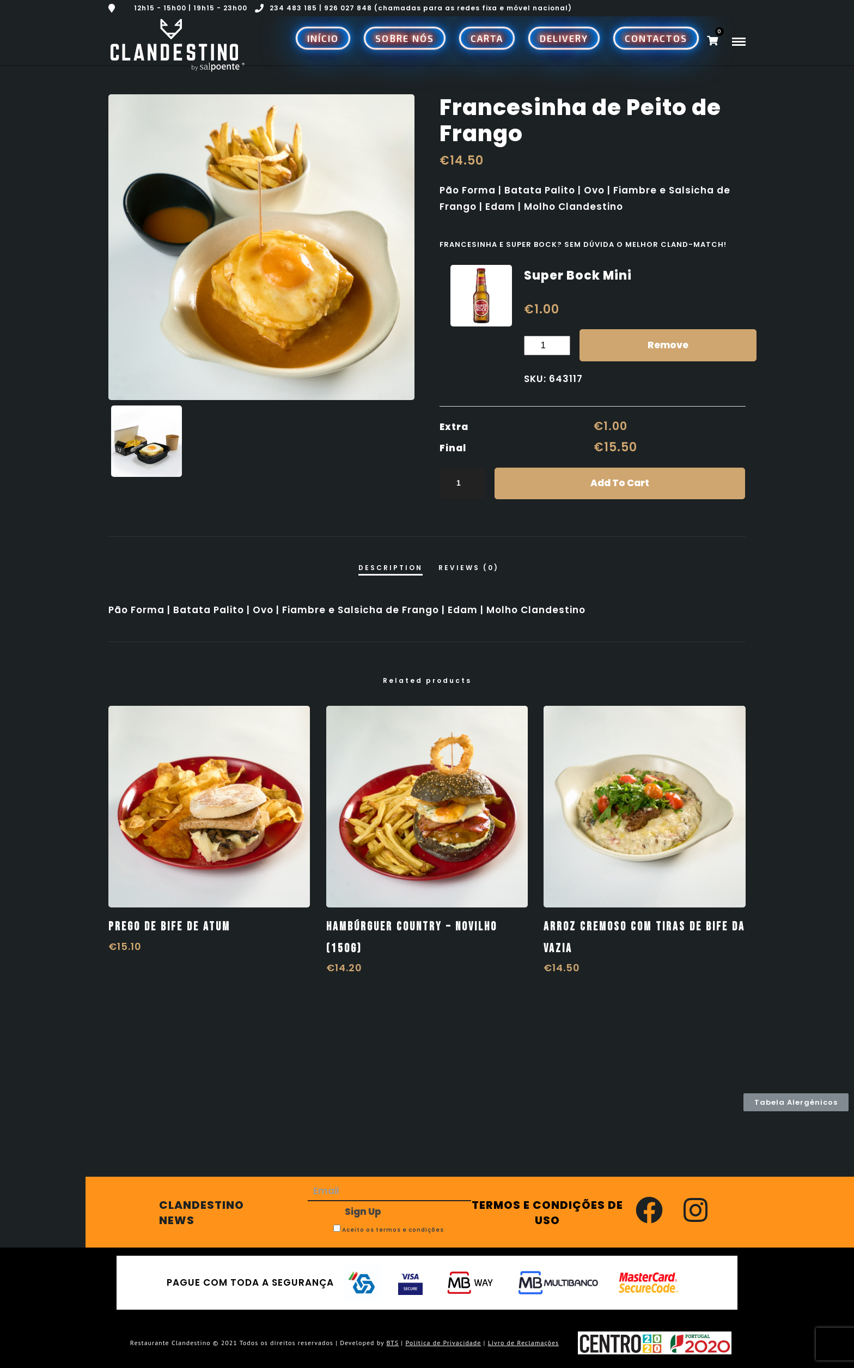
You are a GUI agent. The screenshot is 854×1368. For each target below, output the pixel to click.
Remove (668, 345)
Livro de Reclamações (523, 1343)
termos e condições (410, 1230)
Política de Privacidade (443, 1343)
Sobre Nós (404, 38)
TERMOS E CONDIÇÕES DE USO (547, 1212)
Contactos (656, 38)
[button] (796, 1102)
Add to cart (619, 482)
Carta (487, 38)
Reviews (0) (468, 567)
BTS (392, 1343)
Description (390, 567)
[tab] (390, 567)
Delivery (564, 38)
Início (323, 38)
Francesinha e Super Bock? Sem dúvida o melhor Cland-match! (583, 244)
